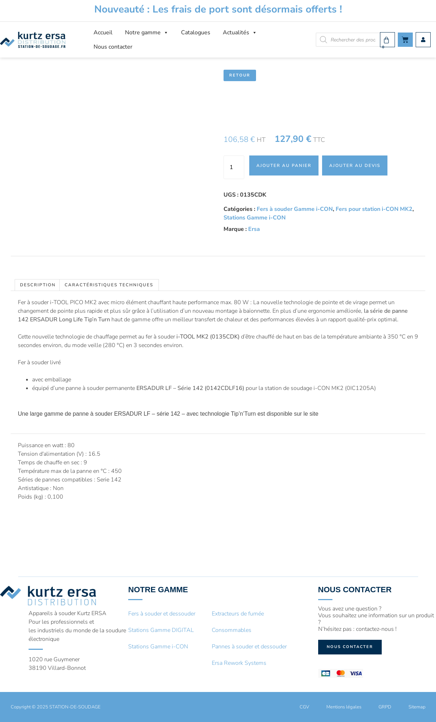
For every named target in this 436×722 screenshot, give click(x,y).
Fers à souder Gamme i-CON (295, 209)
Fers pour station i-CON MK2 (374, 209)
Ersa (254, 229)
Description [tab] (38, 285)
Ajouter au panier (283, 165)
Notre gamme (147, 32)
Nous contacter (113, 47)
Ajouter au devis (354, 165)
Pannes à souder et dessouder (249, 647)
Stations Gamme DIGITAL (161, 630)
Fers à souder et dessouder (161, 614)
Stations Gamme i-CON (255, 218)
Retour (239, 75)
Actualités (240, 32)
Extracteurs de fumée (238, 614)
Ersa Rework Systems (239, 663)
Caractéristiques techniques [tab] (109, 285)
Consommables (231, 630)
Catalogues (195, 32)
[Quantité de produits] (234, 167)
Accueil (103, 32)
